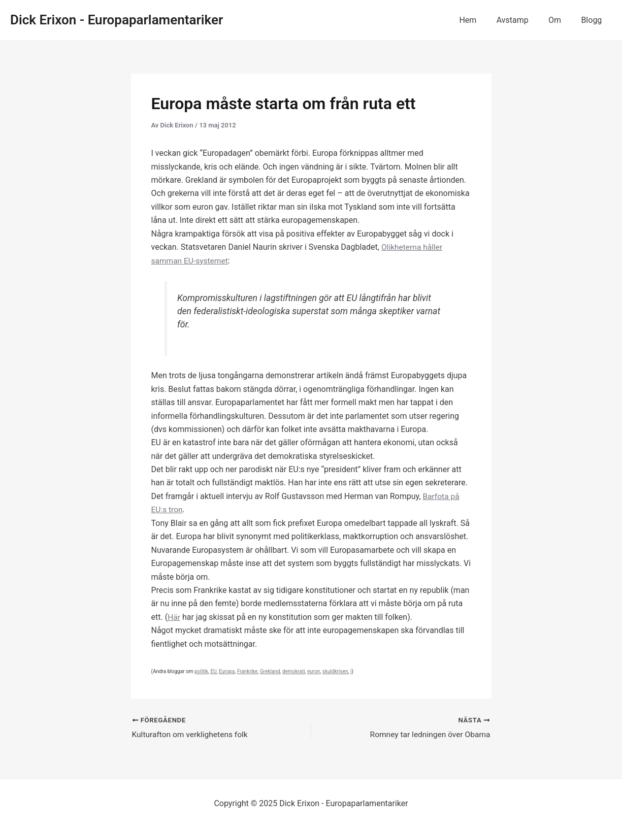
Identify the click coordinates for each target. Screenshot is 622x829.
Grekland (270, 671)
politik (201, 671)
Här (174, 616)
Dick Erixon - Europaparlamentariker (116, 19)
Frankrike (247, 671)
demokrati (293, 671)
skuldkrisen (335, 671)
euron (313, 671)
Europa (227, 671)
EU (213, 671)
